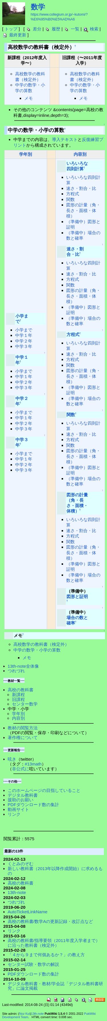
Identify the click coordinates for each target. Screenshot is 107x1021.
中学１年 (23, 335)
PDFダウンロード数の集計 (33, 804)
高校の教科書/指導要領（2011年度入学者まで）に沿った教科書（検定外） (54, 943)
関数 (70, 199)
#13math (33, 763)
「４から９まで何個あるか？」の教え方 (46, 954)
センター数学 (25, 704)
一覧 (75, 28)
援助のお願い (20, 799)
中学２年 (23, 341)
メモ (28, 98)
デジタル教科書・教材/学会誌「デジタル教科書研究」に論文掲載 (55, 986)
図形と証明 (77, 596)
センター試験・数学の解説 (33, 964)
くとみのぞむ (20, 863)
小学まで (23, 329)
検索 (94, 28)
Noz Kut (24, 1013)
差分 (37, 28)
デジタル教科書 (23, 795)
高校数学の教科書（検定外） (41, 644)
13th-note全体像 (23, 666)
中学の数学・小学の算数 (36, 650)
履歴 (56, 28)
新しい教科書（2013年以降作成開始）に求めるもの (55, 871)
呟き (12, 759)
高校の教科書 (20, 689)
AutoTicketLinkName (28, 911)
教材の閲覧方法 (23, 727)
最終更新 (17, 34)
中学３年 (23, 346)
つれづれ (16, 670)
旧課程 (18, 699)
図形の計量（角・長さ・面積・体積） (83, 210)
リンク (14, 814)
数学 (38, 7)
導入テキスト (65, 139)
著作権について (23, 737)
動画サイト (18, 809)
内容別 (80, 154)
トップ (11, 28)
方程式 (72, 193)
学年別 (25, 154)
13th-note (17, 892)
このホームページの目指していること (44, 790)
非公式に (20, 768)
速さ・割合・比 (81, 188)
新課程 (18, 694)
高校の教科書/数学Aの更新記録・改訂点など (50, 921)
